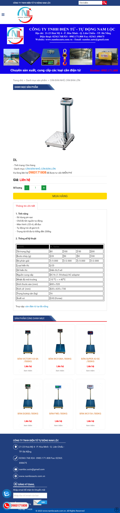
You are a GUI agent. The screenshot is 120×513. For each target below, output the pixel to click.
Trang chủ (18, 80)
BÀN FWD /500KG (58, 413)
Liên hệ (21, 180)
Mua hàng (60, 196)
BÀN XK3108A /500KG (60, 358)
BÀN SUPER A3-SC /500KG (90, 360)
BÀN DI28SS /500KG (28, 413)
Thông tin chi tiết (25, 205)
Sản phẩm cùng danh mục (29, 318)
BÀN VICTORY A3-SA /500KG (27, 360)
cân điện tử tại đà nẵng (36, 306)
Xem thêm (28, 371)
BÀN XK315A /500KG (90, 413)
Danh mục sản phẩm (36, 80)
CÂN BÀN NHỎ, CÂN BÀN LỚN (65, 80)
